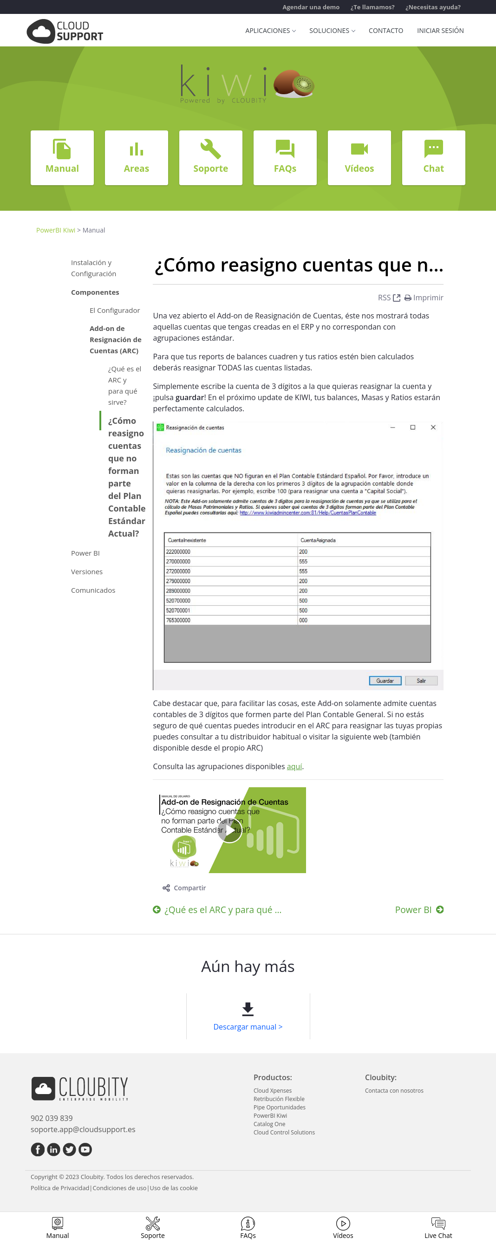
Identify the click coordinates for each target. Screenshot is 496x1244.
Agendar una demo (310, 7)
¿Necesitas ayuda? (433, 7)
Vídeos (343, 1235)
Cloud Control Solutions (284, 1132)
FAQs (248, 1235)
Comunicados (93, 590)
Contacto (386, 30)
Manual (57, 1235)
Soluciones (332, 30)
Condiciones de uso (119, 1188)
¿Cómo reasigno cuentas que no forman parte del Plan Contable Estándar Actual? (127, 477)
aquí (294, 766)
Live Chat (438, 1235)
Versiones (87, 571)
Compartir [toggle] (184, 887)
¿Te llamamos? (373, 7)
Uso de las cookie (174, 1188)
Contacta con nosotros (394, 1091)
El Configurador (115, 310)
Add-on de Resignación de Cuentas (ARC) (116, 339)
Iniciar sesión (440, 30)
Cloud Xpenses (273, 1091)
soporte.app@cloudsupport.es (83, 1129)
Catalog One (269, 1124)
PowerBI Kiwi (55, 230)
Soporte (153, 1235)
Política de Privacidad (60, 1188)
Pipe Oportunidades (280, 1107)
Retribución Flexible (279, 1099)
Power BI (85, 552)
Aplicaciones (271, 30)
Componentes (95, 292)
